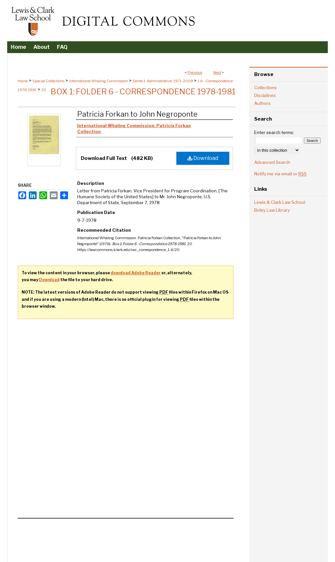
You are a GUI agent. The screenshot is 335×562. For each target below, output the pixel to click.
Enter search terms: (274, 132)
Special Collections (48, 81)
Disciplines (265, 95)
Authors (262, 103)
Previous (194, 72)
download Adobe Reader (136, 272)
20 (43, 89)
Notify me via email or (280, 173)
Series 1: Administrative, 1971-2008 (162, 81)
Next (217, 72)
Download (202, 158)
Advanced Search (272, 162)
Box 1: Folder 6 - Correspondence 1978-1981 (143, 91)
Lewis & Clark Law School (279, 202)
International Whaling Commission (98, 81)
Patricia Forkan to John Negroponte (137, 114)
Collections (265, 87)
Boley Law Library (272, 210)
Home (23, 81)
